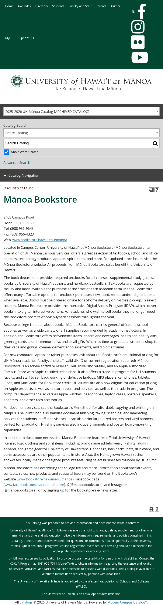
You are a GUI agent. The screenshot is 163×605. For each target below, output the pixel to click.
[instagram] (138, 26)
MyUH (9, 38)
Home (9, 6)
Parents (101, 6)
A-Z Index (24, 6)
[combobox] (81, 111)
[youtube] (139, 57)
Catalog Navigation (23, 175)
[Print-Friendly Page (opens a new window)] (151, 189)
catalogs (26, 602)
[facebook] (142, 11)
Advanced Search (16, 162)
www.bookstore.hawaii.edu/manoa (39, 239)
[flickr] (138, 41)
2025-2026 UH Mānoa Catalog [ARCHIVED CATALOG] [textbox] (47, 111)
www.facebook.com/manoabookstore (34, 484)
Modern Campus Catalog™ (127, 602)
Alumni (115, 6)
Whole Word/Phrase (24, 152)
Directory (41, 6)
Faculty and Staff (80, 6)
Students (58, 6)
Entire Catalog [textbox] (16, 133)
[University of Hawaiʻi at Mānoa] (81, 82)
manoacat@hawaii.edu (50, 541)
